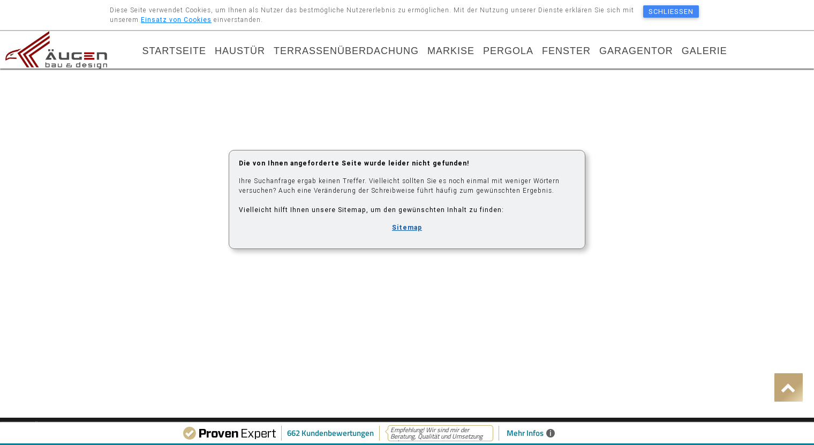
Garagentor (636, 52)
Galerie (704, 52)
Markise (450, 52)
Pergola (508, 52)
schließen (671, 11)
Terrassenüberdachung (346, 52)
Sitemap (407, 227)
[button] (788, 387)
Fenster (566, 52)
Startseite (174, 52)
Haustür (240, 52)
